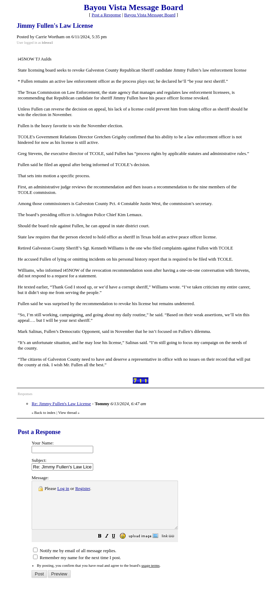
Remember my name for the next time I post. (77, 567)
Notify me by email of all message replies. (74, 560)
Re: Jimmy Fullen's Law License (61, 403)
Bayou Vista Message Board (149, 14)
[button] (117, 546)
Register (82, 488)
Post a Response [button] (106, 14)
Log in (63, 488)
